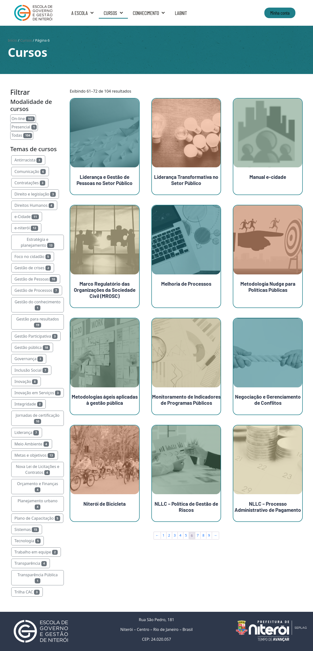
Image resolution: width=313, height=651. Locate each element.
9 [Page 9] (209, 535)
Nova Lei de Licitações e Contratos (37, 469)
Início (12, 40)
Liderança (26, 432)
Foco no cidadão (32, 256)
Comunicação (30, 171)
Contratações (29, 182)
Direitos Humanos (34, 205)
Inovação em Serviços (37, 392)
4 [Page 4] (180, 535)
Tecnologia (27, 540)
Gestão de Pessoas (35, 279)
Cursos (113, 13)
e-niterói (26, 228)
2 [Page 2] (169, 535)
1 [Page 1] (164, 535)
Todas (21, 135)
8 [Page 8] (203, 535)
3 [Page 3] (175, 535)
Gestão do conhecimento (38, 304)
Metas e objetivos (34, 455)
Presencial (24, 127)
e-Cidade (26, 216)
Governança (28, 358)
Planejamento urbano (37, 503)
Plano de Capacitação (37, 518)
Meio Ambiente (31, 444)
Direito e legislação (35, 194)
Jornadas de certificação (37, 418)
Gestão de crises (32, 267)
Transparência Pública (37, 577)
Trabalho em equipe (36, 552)
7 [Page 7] (198, 535)
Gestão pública (32, 347)
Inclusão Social (31, 370)
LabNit (181, 13)
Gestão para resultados (37, 322)
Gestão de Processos (36, 290)
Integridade (28, 404)
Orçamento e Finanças (37, 486)
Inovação (26, 381)
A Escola (82, 13)
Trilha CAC (27, 592)
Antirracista (28, 160)
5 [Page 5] (186, 535)
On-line (23, 118)
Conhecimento (149, 13)
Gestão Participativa (35, 336)
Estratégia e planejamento (38, 242)
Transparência (30, 563)
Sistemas (26, 529)
